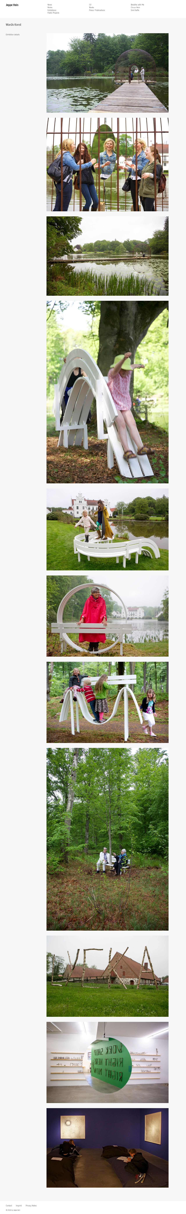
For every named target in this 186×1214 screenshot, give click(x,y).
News (50, 5)
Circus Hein (135, 8)
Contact (9, 1206)
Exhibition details (13, 35)
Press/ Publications (97, 10)
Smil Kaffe (135, 10)
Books (91, 8)
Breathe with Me (137, 5)
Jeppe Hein (12, 5)
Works (50, 8)
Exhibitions (52, 10)
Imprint (19, 1206)
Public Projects (53, 13)
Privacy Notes (31, 1206)
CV (90, 5)
